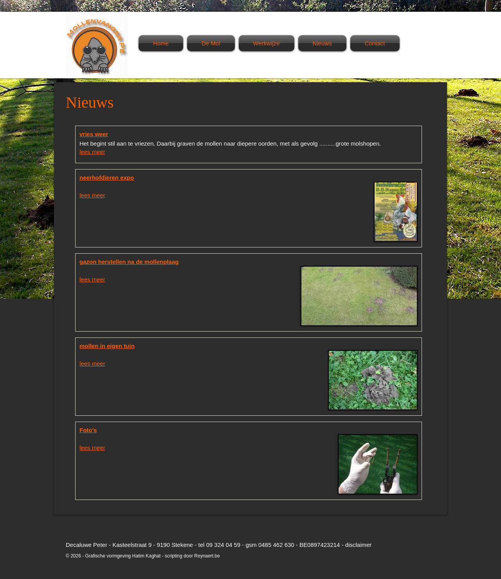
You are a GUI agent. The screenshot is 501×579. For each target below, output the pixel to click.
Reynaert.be (207, 556)
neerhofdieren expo (106, 177)
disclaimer (358, 544)
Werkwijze (266, 43)
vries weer (93, 134)
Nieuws (322, 43)
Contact (375, 43)
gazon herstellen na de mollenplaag (128, 261)
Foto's (88, 430)
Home (161, 43)
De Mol (211, 43)
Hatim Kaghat (146, 556)
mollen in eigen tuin (107, 346)
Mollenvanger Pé (97, 45)
